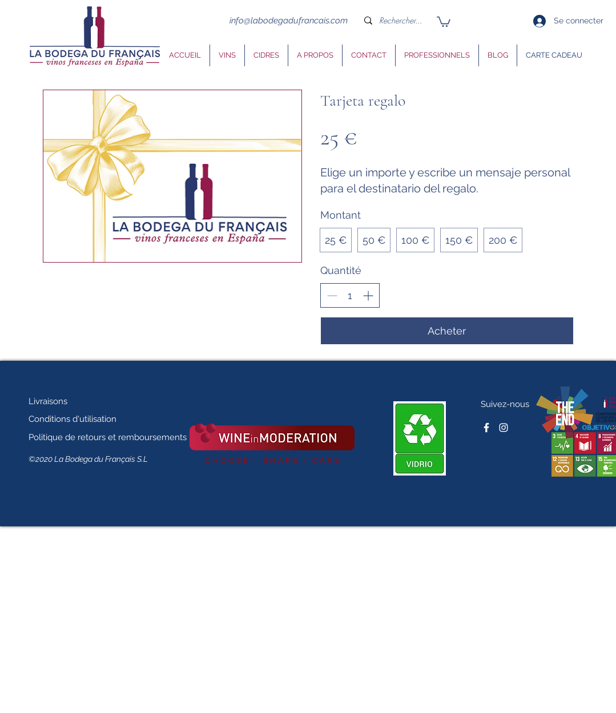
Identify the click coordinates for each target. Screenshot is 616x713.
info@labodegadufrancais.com (289, 20)
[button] (443, 21)
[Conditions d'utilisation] (79, 419)
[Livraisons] (58, 401)
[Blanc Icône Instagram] (503, 427)
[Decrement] (332, 295)
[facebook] (486, 427)
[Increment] (368, 295)
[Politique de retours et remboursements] (108, 437)
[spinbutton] (350, 295)
